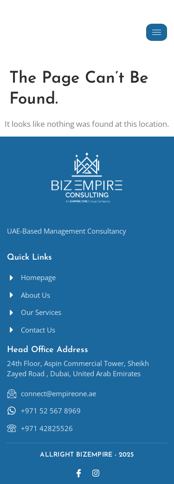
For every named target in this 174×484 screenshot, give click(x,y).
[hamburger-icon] (156, 32)
